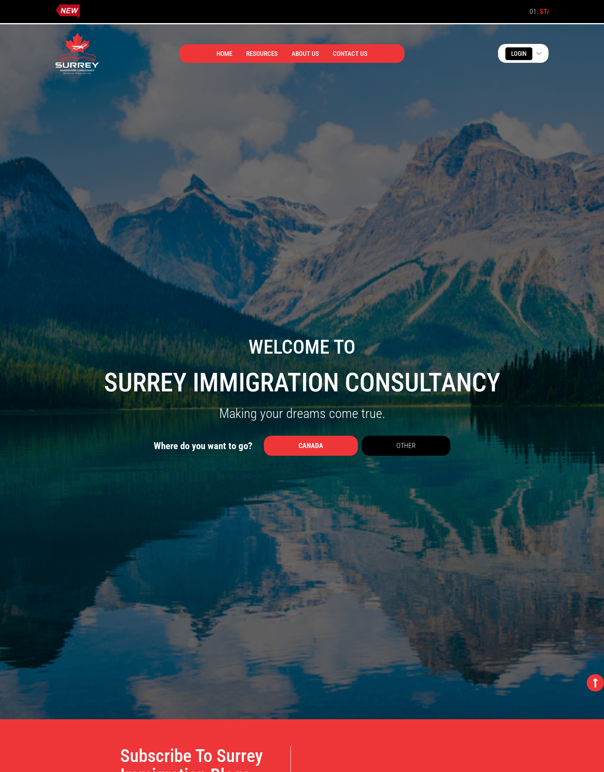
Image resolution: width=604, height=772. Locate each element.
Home (224, 53)
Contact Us (350, 53)
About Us (305, 53)
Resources (262, 53)
